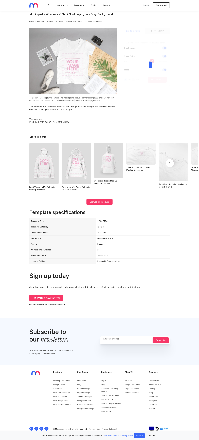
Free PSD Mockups (61, 392)
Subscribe (161, 340)
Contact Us (154, 380)
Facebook (153, 396)
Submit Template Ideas (111, 403)
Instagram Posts (84, 400)
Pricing (94, 5)
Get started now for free (46, 297)
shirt (36, 98)
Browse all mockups (99, 202)
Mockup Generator (61, 380)
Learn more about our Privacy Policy (118, 435)
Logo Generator (132, 388)
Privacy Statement (109, 429)
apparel (40, 21)
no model (65, 98)
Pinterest (153, 404)
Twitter (152, 408)
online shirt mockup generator (88, 100)
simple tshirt (34, 100)
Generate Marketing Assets (109, 390)
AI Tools (128, 380)
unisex (56, 98)
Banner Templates (85, 404)
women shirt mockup (65, 100)
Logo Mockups (83, 392)
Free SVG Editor (60, 396)
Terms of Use (94, 429)
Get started (161, 5)
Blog (105, 5)
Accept (139, 435)
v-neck (43, 98)
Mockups (61, 5)
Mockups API (155, 384)
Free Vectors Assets (62, 404)
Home (31, 21)
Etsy (79, 384)
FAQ (103, 384)
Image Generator (132, 384)
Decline (151, 435)
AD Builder (57, 388)
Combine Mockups (109, 407)
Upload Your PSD (108, 399)
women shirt (109, 98)
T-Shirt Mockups (84, 396)
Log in (146, 5)
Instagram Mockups (85, 408)
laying (49, 98)
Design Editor (59, 384)
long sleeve (75, 98)
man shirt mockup (48, 100)
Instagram (153, 400)
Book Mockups (83, 388)
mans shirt (98, 98)
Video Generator (132, 392)
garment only (87, 98)
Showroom (81, 380)
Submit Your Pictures (110, 395)
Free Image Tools (60, 400)
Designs (78, 5)
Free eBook (106, 411)
